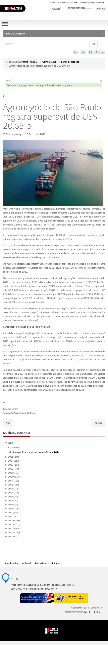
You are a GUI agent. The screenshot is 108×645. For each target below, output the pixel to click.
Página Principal (29, 61)
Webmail (26, 563)
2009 (9, 520)
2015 (9, 496)
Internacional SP (97, 2)
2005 (9, 536)
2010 (9, 516)
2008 (9, 524)
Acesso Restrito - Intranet (47, 563)
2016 (9, 492)
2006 (9, 532)
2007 (9, 528)
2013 (9, 504)
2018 (9, 484)
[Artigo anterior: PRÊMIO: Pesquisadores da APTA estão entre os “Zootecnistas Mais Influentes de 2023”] (8, 423)
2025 (9, 456)
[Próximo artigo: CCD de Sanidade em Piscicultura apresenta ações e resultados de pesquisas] (98, 423)
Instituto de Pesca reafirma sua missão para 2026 (34, 452)
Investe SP (72, 2)
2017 (9, 488)
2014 (9, 500)
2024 (9, 460)
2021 (9, 472)
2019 (9, 480)
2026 (9, 442)
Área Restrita (11, 563)
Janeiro (12, 447)
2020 (9, 476)
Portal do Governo (59, 2)
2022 (9, 468)
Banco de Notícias (70, 61)
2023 (9, 464)
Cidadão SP (84, 2)
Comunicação (49, 61)
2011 (8, 512)
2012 (9, 508)
